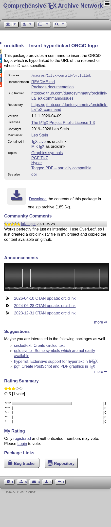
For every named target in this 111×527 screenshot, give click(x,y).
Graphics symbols (47, 152)
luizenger (28, 223)
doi (34, 174)
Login (22, 443)
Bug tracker (25, 463)
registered (22, 438)
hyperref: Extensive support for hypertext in (56, 361)
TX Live (38, 141)
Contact (39, 481)
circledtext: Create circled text (39, 345)
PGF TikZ (39, 157)
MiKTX (37, 146)
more (98, 322)
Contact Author (51, 481)
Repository (64, 463)
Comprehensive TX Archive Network (53, 5)
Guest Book (13, 481)
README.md (43, 81)
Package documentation (52, 86)
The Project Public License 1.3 (63, 122)
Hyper (36, 162)
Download (38, 198)
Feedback (64, 481)
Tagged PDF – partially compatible (61, 167)
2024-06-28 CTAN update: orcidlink (45, 305)
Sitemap (26, 481)
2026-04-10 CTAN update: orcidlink (45, 298)
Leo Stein (39, 135)
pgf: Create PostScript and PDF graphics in (54, 366)
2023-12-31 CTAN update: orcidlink (45, 313)
